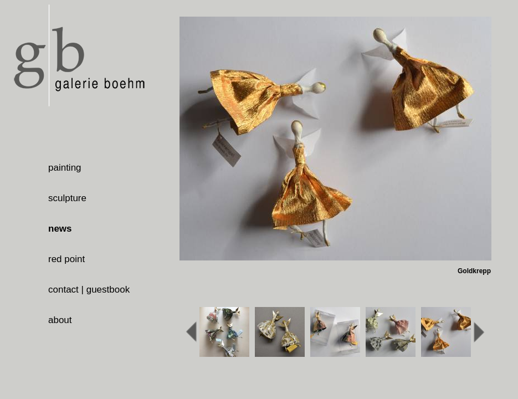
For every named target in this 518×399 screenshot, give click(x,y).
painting (64, 167)
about (60, 320)
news (60, 228)
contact (63, 289)
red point (66, 259)
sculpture (67, 198)
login (58, 350)
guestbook (108, 289)
